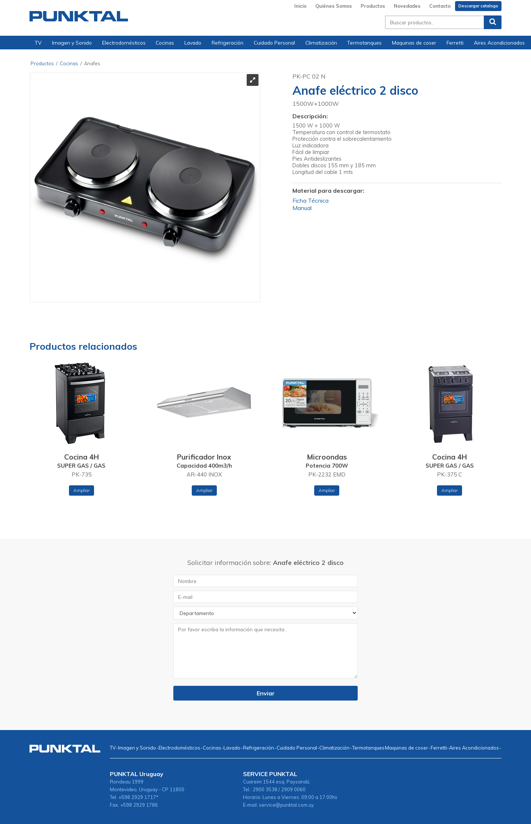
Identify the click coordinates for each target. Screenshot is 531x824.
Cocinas (165, 42)
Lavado (192, 42)
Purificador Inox (204, 457)
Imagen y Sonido (72, 42)
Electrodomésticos (124, 42)
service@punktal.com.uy (286, 805)
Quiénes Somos (333, 6)
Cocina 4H (81, 457)
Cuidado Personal (274, 42)
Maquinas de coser (414, 42)
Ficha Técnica (310, 200)
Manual (302, 208)
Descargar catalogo (478, 5)
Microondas (327, 457)
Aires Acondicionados (499, 42)
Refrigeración (227, 42)
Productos (373, 6)
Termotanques (364, 42)
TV (38, 42)
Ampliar (81, 490)
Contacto (440, 6)
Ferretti (455, 42)
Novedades (407, 6)
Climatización (321, 42)
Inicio (300, 6)
